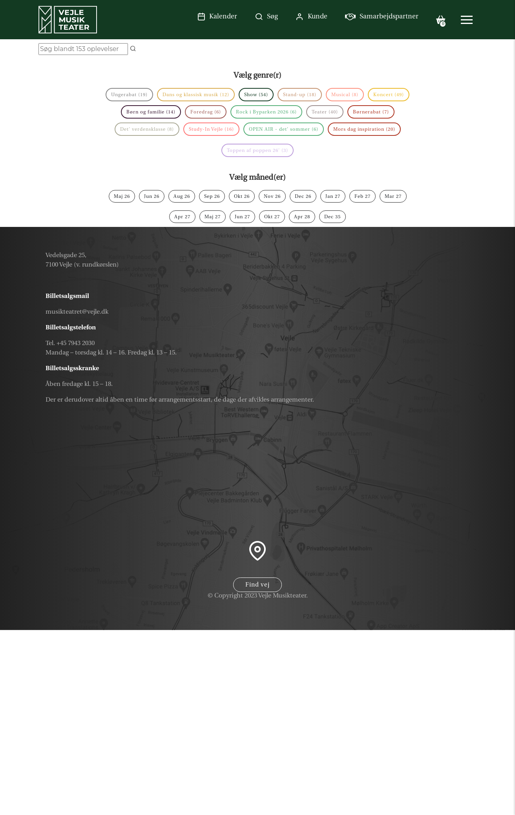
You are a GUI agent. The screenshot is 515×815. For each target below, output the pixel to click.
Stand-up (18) (299, 94)
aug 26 (181, 196)
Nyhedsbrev (442, 768)
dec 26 (303, 196)
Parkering (448, 805)
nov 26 (272, 196)
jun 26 (151, 196)
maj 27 (213, 216)
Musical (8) (344, 94)
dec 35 (332, 216)
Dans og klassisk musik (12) (196, 94)
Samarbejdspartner (426, 786)
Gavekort (449, 749)
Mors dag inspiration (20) (364, 129)
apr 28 (302, 216)
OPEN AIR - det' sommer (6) (283, 129)
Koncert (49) (388, 94)
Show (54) (256, 94)
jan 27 (332, 196)
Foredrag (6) (205, 112)
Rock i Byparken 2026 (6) (266, 112)
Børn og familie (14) (150, 112)
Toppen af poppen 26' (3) (257, 150)
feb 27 (362, 196)
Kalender (449, 730)
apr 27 (182, 216)
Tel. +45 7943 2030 (70, 343)
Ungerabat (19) (129, 94)
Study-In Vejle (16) (211, 129)
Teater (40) (325, 112)
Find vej (257, 584)
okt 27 (272, 216)
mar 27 (393, 196)
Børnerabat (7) (371, 112)
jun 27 (242, 216)
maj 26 (122, 196)
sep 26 (212, 196)
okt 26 (242, 196)
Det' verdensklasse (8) (147, 129)
